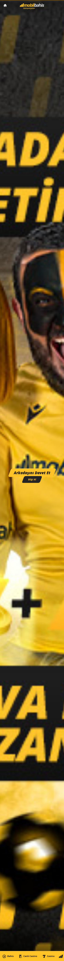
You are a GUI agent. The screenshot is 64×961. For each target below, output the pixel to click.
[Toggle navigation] (58, 5)
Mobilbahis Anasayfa (5, 5)
